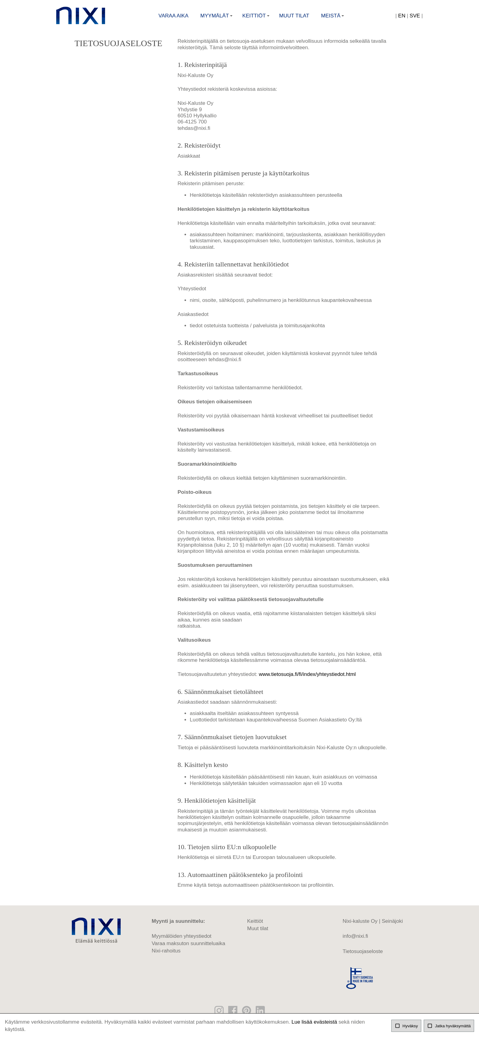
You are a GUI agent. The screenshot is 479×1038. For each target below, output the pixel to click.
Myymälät (217, 19)
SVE (415, 17)
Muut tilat (294, 17)
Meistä (333, 19)
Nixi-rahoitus (166, 955)
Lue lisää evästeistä (314, 1022)
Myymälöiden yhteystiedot (182, 941)
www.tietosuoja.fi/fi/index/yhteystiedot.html (307, 679)
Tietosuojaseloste (363, 956)
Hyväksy (406, 1026)
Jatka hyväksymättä (449, 1026)
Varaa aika (173, 17)
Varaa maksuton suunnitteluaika (188, 948)
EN (401, 17)
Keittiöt (256, 19)
